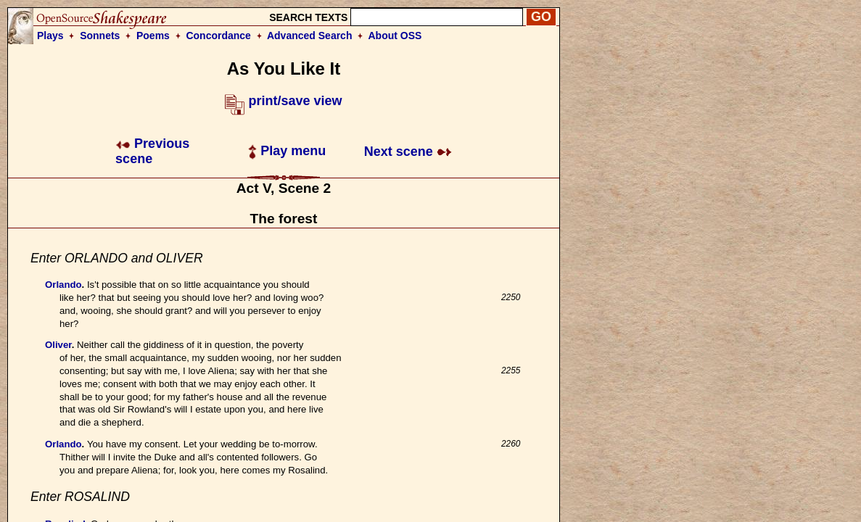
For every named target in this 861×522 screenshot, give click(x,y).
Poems (153, 35)
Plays (50, 35)
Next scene (408, 151)
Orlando (63, 284)
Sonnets (100, 35)
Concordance (218, 35)
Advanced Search (310, 35)
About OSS (395, 35)
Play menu (287, 151)
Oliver (58, 344)
